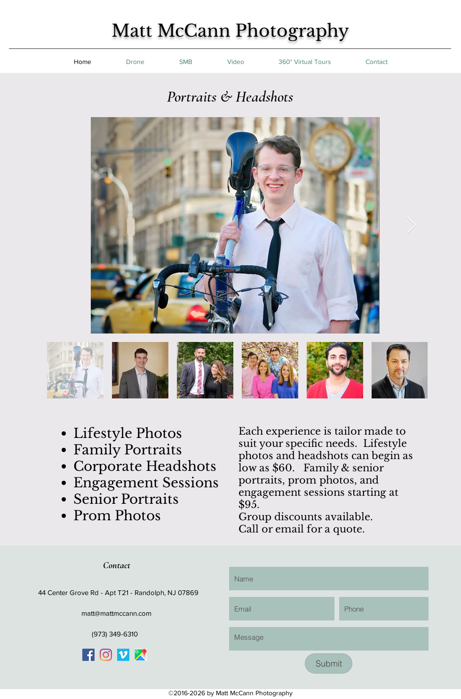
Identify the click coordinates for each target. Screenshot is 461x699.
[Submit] (328, 663)
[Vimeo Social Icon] (123, 655)
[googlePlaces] (141, 655)
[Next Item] (411, 225)
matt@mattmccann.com (116, 613)
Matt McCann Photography (230, 30)
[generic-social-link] (88, 655)
